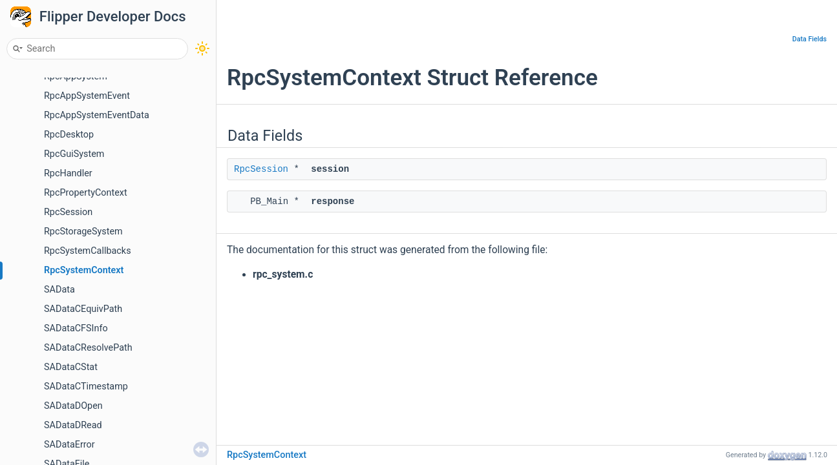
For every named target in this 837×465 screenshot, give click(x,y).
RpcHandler (68, 173)
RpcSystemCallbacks (87, 250)
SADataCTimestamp (86, 386)
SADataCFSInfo (76, 328)
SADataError (69, 444)
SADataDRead (73, 425)
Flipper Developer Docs (112, 16)
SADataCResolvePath (88, 347)
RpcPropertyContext (85, 192)
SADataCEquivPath (83, 309)
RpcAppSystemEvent (87, 95)
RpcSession (68, 212)
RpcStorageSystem (83, 231)
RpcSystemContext (83, 270)
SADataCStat (71, 367)
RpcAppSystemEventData (96, 115)
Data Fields (809, 39)
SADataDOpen (73, 405)
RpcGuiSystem (74, 154)
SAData (59, 289)
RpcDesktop (69, 134)
